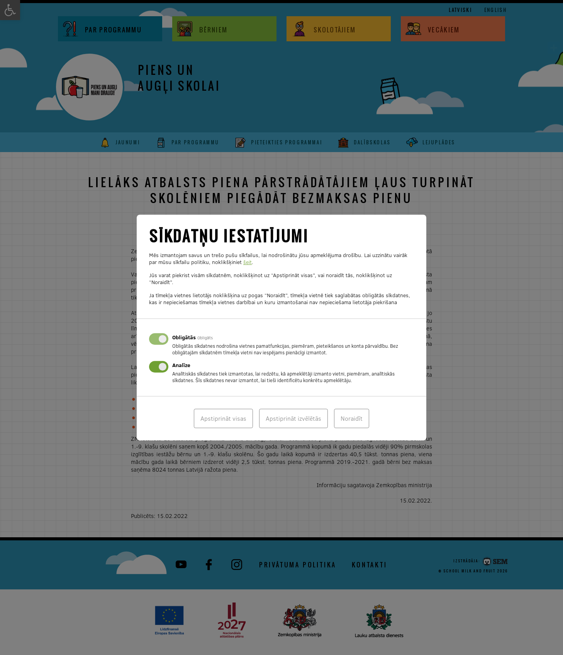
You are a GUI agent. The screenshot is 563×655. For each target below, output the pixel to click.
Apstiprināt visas (223, 418)
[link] (553, 48)
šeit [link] (247, 262)
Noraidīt (352, 418)
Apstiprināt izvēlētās (293, 418)
